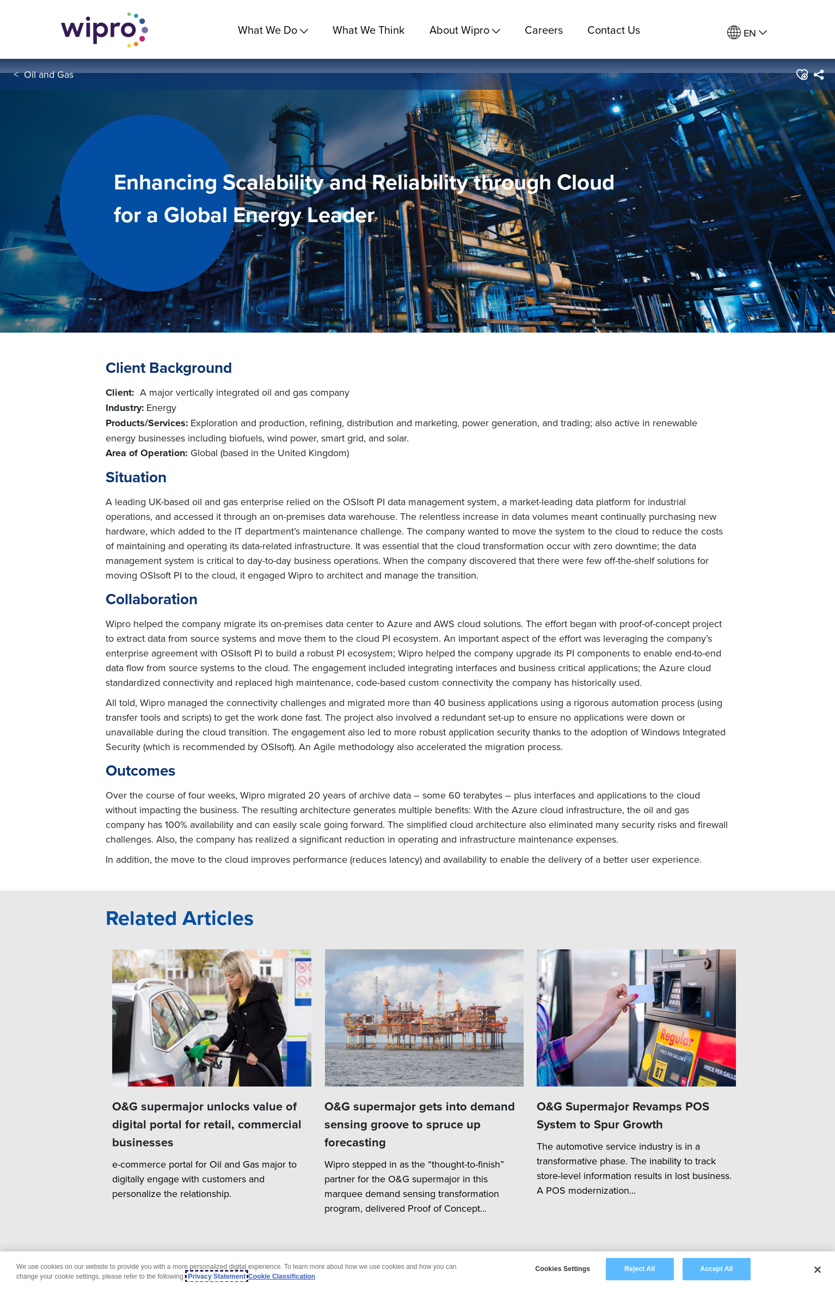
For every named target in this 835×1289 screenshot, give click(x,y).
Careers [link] (544, 30)
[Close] (818, 1269)
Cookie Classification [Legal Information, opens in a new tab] (281, 1276)
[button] (801, 75)
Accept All (716, 1269)
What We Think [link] (368, 30)
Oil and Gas (48, 75)
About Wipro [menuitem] (464, 30)
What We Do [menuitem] (273, 30)
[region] (417, 1270)
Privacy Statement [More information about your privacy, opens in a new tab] (216, 1276)
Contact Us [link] (613, 30)
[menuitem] (747, 33)
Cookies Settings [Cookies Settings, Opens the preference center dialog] (562, 1269)
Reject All (639, 1269)
